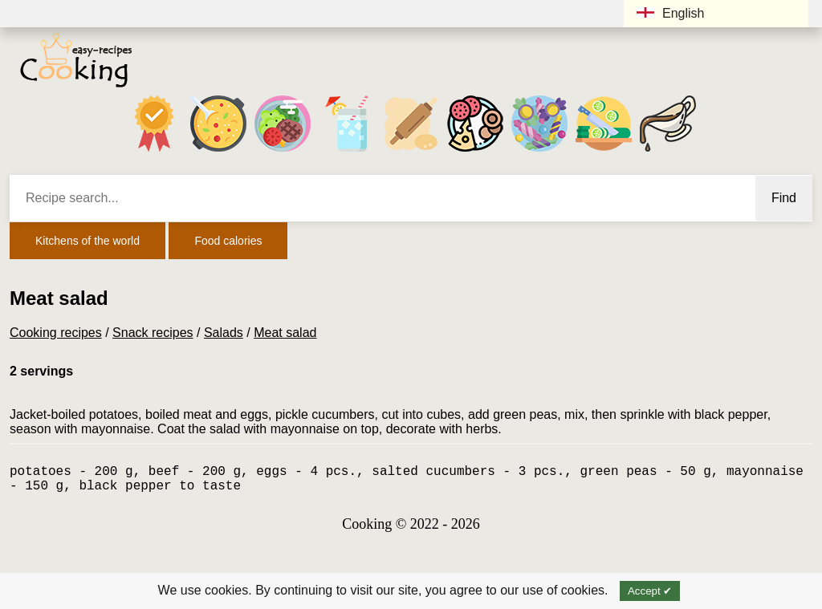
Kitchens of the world (87, 240)
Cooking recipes (56, 332)
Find (783, 198)
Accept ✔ (650, 591)
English (670, 13)
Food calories (228, 240)
